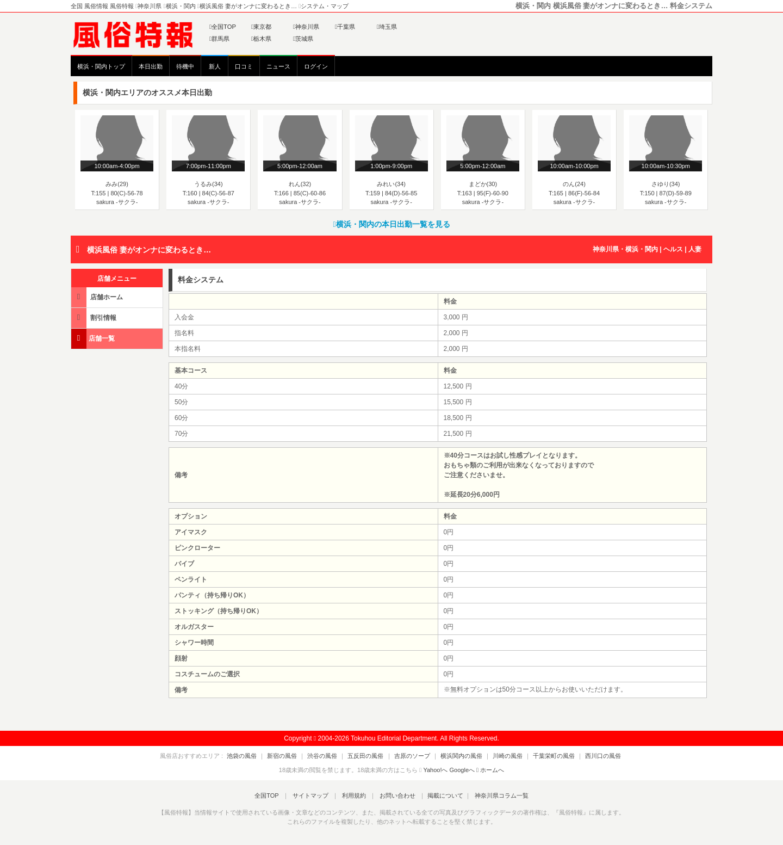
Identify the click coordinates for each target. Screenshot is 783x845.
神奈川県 (306, 26)
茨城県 (303, 38)
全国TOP (222, 26)
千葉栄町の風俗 (541, 756)
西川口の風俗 (586, 756)
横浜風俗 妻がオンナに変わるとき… (149, 249)
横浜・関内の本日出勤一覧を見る (391, 224)
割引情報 (94, 317)
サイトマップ (315, 795)
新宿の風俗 (295, 756)
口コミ (244, 66)
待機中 (185, 66)
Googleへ (462, 770)
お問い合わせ (393, 795)
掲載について (438, 795)
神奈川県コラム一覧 (492, 795)
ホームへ (490, 770)
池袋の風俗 (260, 756)
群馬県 (219, 38)
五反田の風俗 (370, 756)
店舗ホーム (98, 297)
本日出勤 (151, 66)
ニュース (278, 66)
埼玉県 (387, 26)
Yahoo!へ (435, 770)
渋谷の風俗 (331, 756)
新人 (215, 66)
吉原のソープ (412, 756)
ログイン (316, 66)
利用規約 (354, 795)
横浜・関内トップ (101, 66)
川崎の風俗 (499, 756)
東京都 (261, 26)
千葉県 (345, 26)
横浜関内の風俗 (457, 756)
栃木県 (261, 38)
